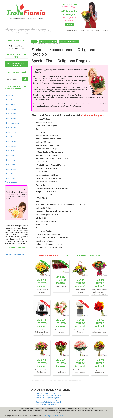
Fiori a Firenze (11, 146)
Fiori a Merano (11, 109)
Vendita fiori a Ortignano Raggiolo (47, 398)
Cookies (55, 416)
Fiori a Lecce (10, 95)
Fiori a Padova (11, 128)
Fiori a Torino (10, 165)
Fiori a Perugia (11, 137)
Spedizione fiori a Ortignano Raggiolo (49, 402)
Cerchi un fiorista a (69, 5)
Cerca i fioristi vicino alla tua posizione (94, 30)
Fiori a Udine (10, 151)
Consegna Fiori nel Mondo (15, 254)
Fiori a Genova (11, 169)
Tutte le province (11, 182)
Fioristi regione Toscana (48, 41)
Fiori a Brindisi (11, 118)
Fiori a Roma (10, 100)
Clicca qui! (69, 24)
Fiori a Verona (11, 132)
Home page (72, 30)
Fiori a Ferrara (11, 141)
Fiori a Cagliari (11, 114)
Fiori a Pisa (10, 155)
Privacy (61, 416)
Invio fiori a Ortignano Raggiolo (46, 404)
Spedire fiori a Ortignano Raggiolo (47, 400)
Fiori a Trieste (11, 178)
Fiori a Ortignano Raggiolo (45, 393)
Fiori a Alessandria (12, 123)
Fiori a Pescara (11, 160)
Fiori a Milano (10, 104)
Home (34, 41)
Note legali (47, 416)
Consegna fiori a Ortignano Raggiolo (48, 395)
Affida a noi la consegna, (69, 16)
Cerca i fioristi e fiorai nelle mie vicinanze (16, 64)
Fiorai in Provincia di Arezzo (69, 41)
